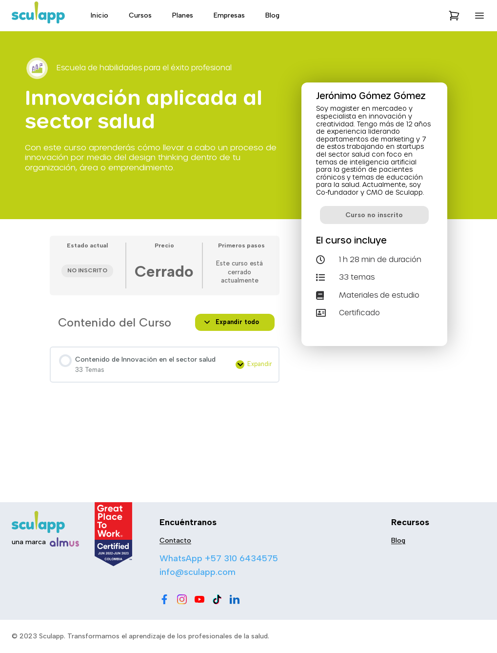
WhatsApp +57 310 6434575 (218, 558)
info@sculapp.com (197, 572)
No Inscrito (87, 270)
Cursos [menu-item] (140, 15)
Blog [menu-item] (272, 15)
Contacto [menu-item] (175, 540)
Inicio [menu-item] (99, 15)
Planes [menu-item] (182, 15)
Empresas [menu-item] (229, 15)
